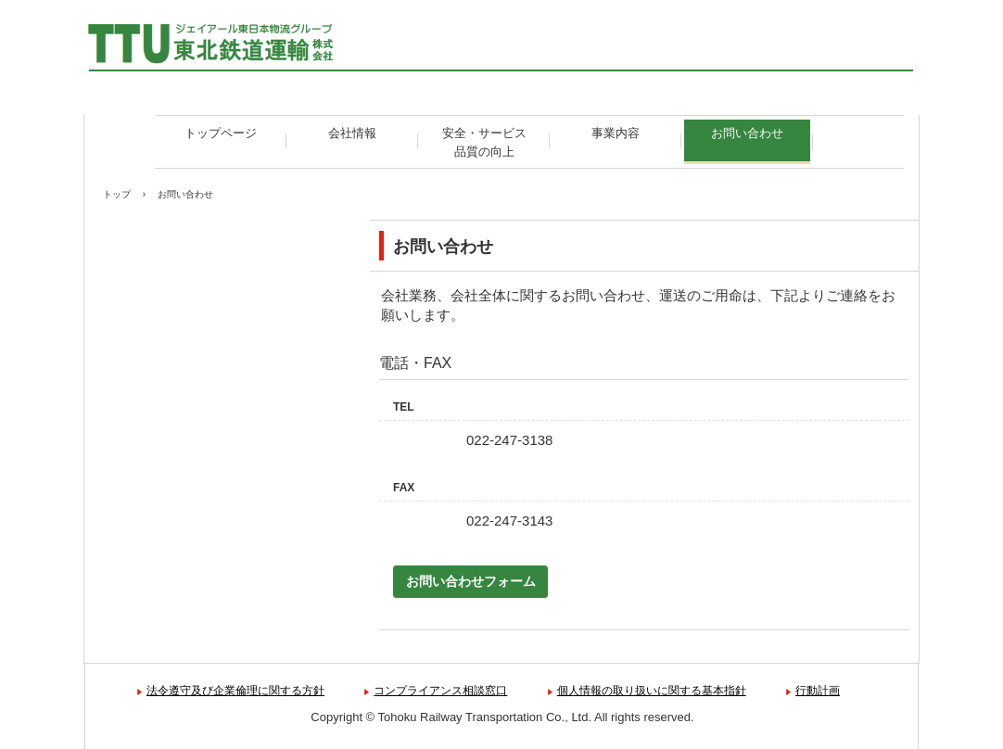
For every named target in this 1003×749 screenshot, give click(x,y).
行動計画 (817, 690)
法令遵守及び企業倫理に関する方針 (235, 690)
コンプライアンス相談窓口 (440, 690)
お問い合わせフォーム (471, 581)
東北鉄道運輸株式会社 (224, 46)
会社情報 (352, 133)
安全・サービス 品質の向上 (490, 142)
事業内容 (615, 133)
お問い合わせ (747, 133)
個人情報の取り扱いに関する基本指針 (651, 690)
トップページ (220, 133)
